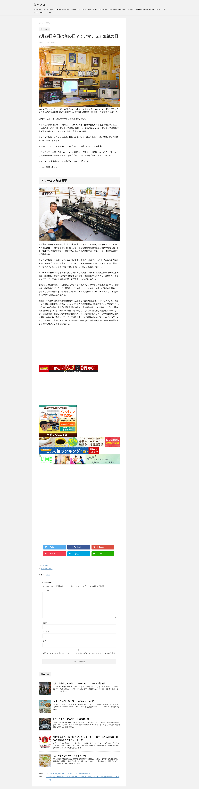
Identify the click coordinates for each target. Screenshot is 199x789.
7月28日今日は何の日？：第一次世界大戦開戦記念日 (68, 773)
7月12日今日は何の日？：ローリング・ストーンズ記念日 (79, 683)
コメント (45, 591)
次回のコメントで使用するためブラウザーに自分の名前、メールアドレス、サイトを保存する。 (78, 654)
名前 (44, 623)
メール (45, 632)
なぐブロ (39, 4)
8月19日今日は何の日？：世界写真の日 (71, 719)
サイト (45, 641)
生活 (46, 565)
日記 (42, 565)
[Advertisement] (79, 487)
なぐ (48, 574)
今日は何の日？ (46, 569)
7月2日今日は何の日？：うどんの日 (69, 756)
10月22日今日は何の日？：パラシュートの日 (73, 701)
